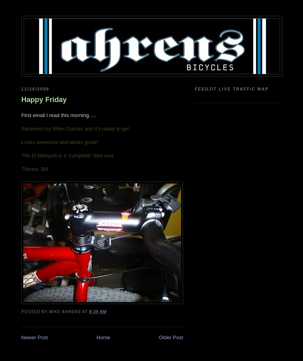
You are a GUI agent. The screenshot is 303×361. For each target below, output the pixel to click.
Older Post (171, 337)
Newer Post (34, 337)
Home (103, 337)
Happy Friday (44, 100)
